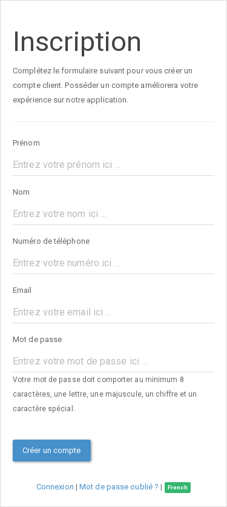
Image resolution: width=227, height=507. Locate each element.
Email (22, 290)
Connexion (56, 486)
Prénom (26, 142)
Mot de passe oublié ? (119, 486)
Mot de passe (37, 339)
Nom (21, 191)
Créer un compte (51, 450)
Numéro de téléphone (51, 241)
